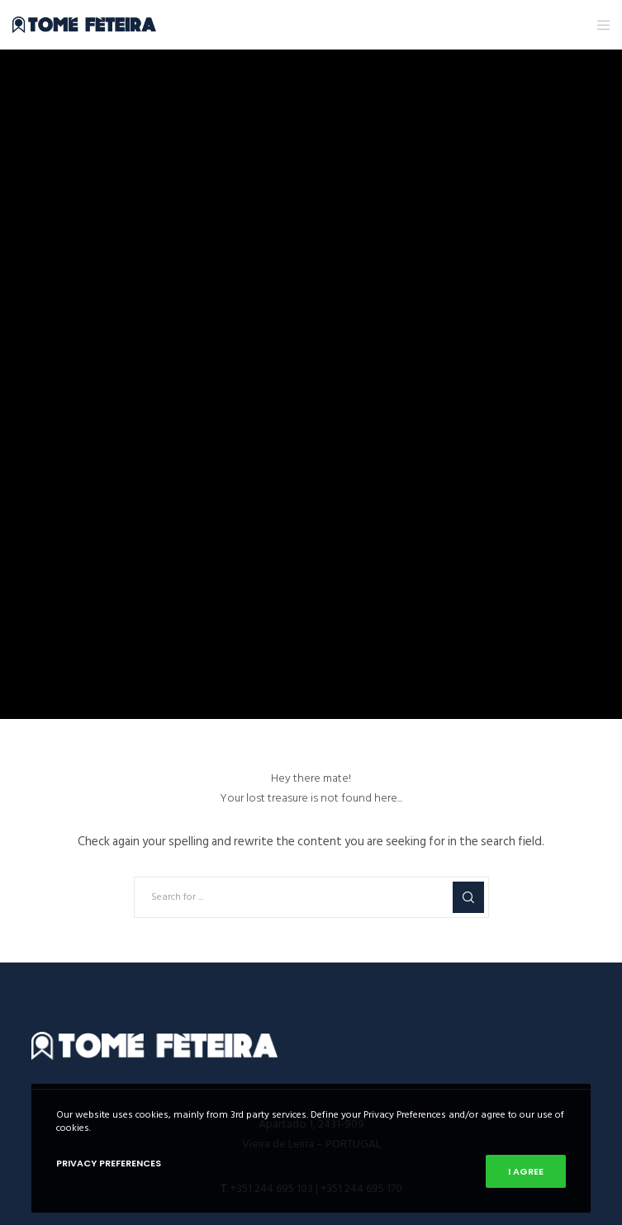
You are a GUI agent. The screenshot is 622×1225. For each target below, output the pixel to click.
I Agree (526, 1171)
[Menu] (598, 25)
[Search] (468, 897)
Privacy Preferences (108, 1163)
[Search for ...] (311, 897)
